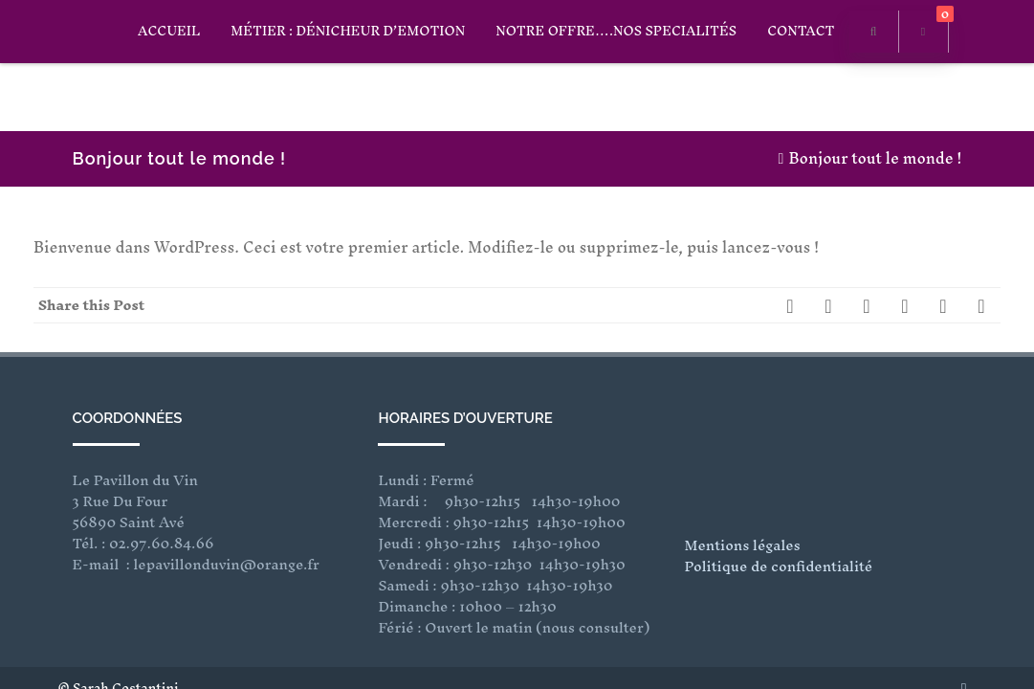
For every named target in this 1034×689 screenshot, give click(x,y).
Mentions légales (742, 483)
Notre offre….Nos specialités (616, 31)
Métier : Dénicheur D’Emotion (348, 31)
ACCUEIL (169, 31)
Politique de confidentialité (778, 504)
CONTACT (800, 31)
